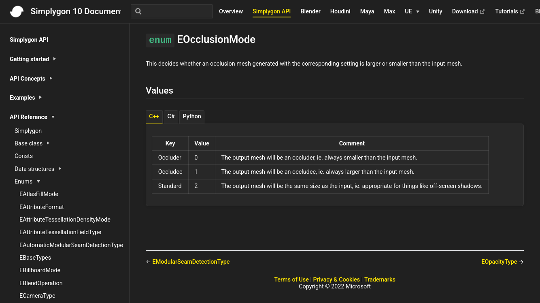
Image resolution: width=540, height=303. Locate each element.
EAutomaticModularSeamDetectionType (71, 245)
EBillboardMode (39, 270)
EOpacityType (500, 261)
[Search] (172, 11)
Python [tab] (192, 116)
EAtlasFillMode (38, 194)
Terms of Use (291, 279)
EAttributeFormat (41, 207)
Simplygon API (272, 11)
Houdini (340, 11)
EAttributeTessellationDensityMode (65, 219)
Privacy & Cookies (336, 279)
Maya (367, 11)
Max (389, 11)
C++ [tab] (154, 116)
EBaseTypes (35, 257)
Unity (435, 11)
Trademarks (379, 279)
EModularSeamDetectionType (191, 261)
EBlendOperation (41, 283)
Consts (24, 156)
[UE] (412, 11)
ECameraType (37, 295)
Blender (310, 11)
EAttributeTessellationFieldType (60, 232)
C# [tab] (171, 116)
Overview (231, 11)
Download (469, 11)
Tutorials (510, 11)
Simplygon (28, 131)
